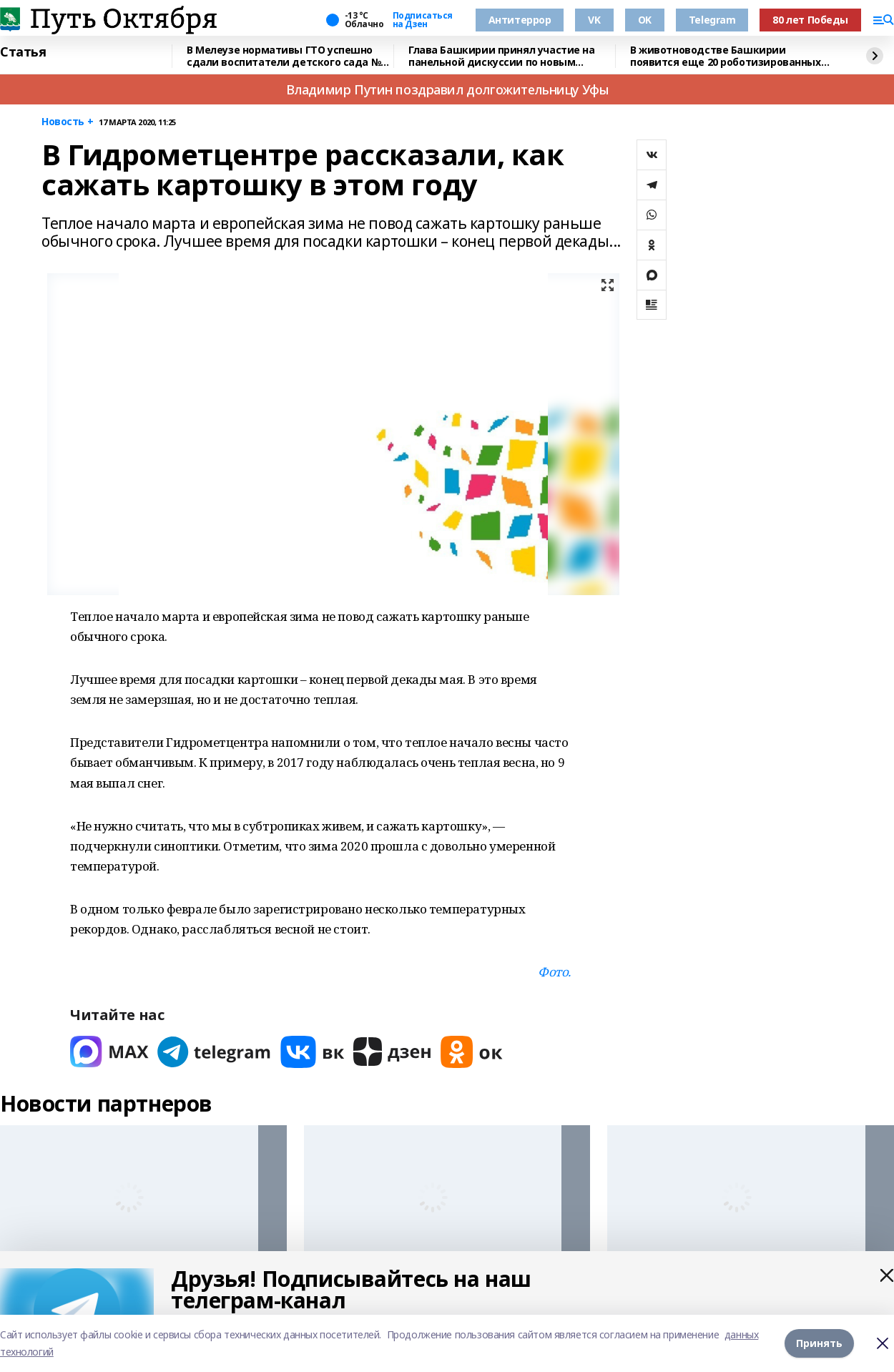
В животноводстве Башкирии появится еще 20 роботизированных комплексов (725, 56)
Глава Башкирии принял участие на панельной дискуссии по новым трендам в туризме (501, 56)
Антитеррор (519, 19)
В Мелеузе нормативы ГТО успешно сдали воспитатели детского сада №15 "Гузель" (289, 56)
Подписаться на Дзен (423, 20)
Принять (819, 1343)
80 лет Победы (810, 19)
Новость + (67, 122)
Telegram (712, 19)
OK (645, 19)
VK (594, 19)
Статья (23, 52)
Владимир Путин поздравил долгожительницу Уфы (447, 89)
